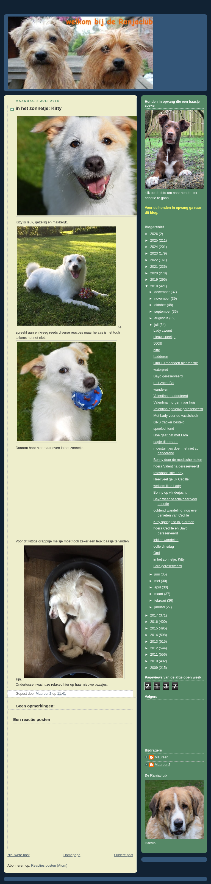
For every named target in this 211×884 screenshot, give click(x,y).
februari (160, 600)
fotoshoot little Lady (169, 473)
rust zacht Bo (164, 383)
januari (160, 607)
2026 (154, 234)
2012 (154, 648)
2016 (154, 622)
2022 (154, 260)
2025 (154, 240)
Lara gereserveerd (168, 566)
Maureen (161, 757)
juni (157, 574)
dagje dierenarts (166, 442)
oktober (160, 305)
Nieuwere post (18, 855)
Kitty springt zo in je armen (174, 522)
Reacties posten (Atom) (49, 865)
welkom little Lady (167, 486)
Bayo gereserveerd (168, 376)
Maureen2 (162, 765)
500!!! (158, 343)
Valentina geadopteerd (171, 396)
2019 (154, 280)
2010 (154, 661)
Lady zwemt (163, 330)
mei (157, 581)
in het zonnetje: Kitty (169, 559)
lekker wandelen (166, 540)
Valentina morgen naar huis (175, 402)
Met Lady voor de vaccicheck (176, 416)
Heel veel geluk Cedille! (172, 479)
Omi (157, 553)
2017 (154, 615)
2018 (154, 286)
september (163, 311)
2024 (154, 247)
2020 (154, 273)
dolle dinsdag (164, 546)
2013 (154, 642)
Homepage (71, 855)
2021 (154, 267)
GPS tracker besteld (169, 422)
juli (157, 325)
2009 (154, 668)
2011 (154, 654)
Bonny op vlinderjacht (170, 492)
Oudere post (123, 855)
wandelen (161, 389)
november (162, 299)
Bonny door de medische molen (178, 460)
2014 (154, 635)
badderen (161, 357)
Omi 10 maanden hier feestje (176, 363)
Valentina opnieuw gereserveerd (178, 409)
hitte (157, 350)
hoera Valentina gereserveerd (176, 466)
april (158, 587)
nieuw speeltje (165, 337)
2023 (154, 253)
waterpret (161, 370)
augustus (162, 318)
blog (153, 213)
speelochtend (164, 429)
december (162, 292)
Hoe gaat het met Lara (171, 435)
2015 (154, 628)
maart (159, 594)
